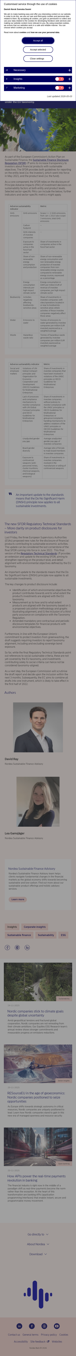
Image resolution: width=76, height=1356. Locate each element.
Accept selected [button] (38, 49)
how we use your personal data (45, 32)
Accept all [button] (38, 40)
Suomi (28, 9)
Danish (7, 9)
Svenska (21, 9)
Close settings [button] (37, 58)
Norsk (13, 9)
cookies (23, 32)
